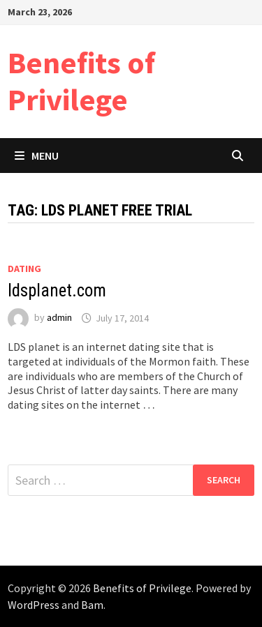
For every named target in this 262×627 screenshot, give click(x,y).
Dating (24, 268)
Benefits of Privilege (81, 81)
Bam (92, 605)
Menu (37, 156)
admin (59, 318)
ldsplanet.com (57, 290)
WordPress (33, 605)
